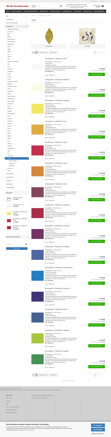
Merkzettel (102, 1)
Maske (9, 89)
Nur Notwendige (98, 429)
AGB (7, 405)
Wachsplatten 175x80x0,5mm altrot (56, 185)
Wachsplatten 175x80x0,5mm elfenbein (57, 80)
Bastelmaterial (11, 39)
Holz (8, 64)
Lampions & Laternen (12, 81)
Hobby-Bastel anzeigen (13, 29)
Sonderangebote (99, 11)
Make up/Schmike (11, 86)
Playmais (9, 108)
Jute (8, 66)
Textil (8, 151)
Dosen (9, 46)
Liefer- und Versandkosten (12, 408)
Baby (8, 34)
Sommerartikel (67, 11)
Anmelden (17, 248)
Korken (9, 79)
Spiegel (9, 136)
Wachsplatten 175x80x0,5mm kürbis (56, 164)
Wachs (9, 158)
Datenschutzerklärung (29, 430)
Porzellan (9, 111)
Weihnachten (87, 11)
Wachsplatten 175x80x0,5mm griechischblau (59, 268)
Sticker (9, 138)
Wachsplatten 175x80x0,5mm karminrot (57, 206)
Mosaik (9, 93)
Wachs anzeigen (13, 160)
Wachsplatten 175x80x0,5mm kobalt (56, 310)
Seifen (9, 133)
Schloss (9, 126)
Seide (8, 131)
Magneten (9, 84)
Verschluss (10, 155)
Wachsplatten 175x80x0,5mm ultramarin (57, 289)
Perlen (9, 106)
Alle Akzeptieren (98, 425)
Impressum (9, 399)
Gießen (9, 56)
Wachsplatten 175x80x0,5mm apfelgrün (57, 331)
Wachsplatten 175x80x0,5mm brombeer (57, 227)
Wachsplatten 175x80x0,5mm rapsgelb (57, 101)
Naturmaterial (10, 98)
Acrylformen (10, 31)
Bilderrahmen (10, 44)
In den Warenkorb (96, 75)
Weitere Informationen (98, 433)
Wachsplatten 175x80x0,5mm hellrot (56, 143)
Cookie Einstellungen (11, 413)
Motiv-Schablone (11, 96)
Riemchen (9, 118)
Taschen (9, 146)
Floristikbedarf (16, 11)
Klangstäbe (10, 71)
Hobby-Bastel (44, 11)
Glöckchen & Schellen (12, 61)
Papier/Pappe (10, 101)
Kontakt (8, 402)
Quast (8, 116)
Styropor (9, 143)
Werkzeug (9, 168)
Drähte (9, 49)
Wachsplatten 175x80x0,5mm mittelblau (57, 248)
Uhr (8, 153)
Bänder (9, 36)
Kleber (9, 74)
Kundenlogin (93, 1)
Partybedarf (10, 103)
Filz (8, 54)
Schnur (9, 128)
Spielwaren (77, 11)
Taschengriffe (10, 148)
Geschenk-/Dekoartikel (30, 11)
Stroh (8, 141)
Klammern (9, 69)
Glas (8, 59)
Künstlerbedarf (55, 11)
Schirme (9, 123)
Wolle (8, 170)
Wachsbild (11, 165)
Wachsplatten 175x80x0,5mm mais (56, 122)
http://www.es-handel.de (17, 389)
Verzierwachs (12, 163)
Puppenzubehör (11, 113)
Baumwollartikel (11, 41)
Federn (9, 51)
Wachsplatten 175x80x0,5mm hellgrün (57, 352)
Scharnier (9, 121)
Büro (7, 11)
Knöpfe (9, 76)
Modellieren (10, 91)
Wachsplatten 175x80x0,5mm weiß (56, 60)
